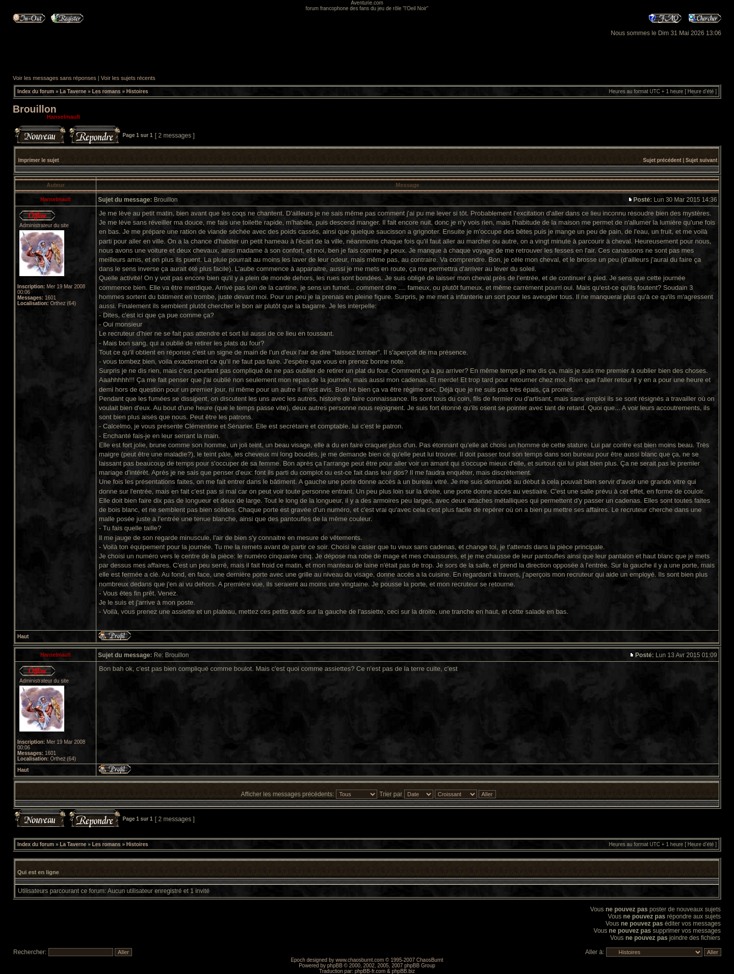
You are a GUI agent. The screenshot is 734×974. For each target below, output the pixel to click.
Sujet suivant (701, 160)
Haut (23, 636)
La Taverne (73, 91)
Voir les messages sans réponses (54, 78)
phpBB (335, 965)
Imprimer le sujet (38, 160)
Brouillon (35, 109)
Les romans (106, 91)
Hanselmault (63, 117)
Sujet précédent (662, 160)
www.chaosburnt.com (359, 960)
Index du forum (35, 91)
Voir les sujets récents (128, 78)
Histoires (137, 91)
